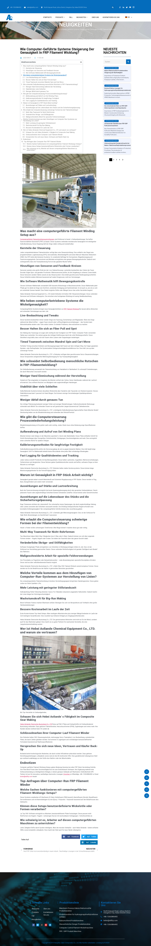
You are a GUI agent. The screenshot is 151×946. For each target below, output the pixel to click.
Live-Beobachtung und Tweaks (36, 77)
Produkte (60, 9)
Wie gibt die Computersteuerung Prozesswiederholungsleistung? (45, 94)
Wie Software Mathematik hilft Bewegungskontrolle (43, 73)
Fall (71, 9)
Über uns (95, 9)
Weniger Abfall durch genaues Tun (37, 91)
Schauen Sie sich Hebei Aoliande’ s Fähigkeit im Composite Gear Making (50, 132)
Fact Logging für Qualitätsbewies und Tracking (41, 100)
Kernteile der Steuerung (34, 68)
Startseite (47, 9)
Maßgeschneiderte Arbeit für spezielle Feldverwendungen (45, 117)
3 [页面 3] (116, 160)
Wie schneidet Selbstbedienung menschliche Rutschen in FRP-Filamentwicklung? (50, 84)
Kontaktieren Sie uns (111, 9)
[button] (112, 2)
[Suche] (128, 61)
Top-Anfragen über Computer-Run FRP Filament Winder (42, 141)
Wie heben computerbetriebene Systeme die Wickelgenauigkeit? (45, 75)
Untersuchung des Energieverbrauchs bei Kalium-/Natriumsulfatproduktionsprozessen (118, 144)
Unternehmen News (111, 68)
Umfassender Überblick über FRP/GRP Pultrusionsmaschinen (116, 124)
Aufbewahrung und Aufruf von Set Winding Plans (42, 96)
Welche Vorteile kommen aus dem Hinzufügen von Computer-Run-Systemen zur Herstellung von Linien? (50, 120)
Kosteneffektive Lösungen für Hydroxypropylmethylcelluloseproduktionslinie (118, 89)
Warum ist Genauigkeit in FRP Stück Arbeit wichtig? (40, 103)
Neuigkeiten (81, 9)
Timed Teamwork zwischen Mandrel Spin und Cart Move (45, 82)
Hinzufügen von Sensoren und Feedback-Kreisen (42, 70)
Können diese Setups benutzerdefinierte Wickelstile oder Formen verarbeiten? (53, 146)
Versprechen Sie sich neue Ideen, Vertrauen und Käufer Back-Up (47, 137)
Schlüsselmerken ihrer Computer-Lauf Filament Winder (44, 134)
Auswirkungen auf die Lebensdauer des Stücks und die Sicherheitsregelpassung (53, 107)
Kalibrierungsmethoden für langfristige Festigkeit (42, 98)
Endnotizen (27, 139)
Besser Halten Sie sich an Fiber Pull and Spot (41, 80)
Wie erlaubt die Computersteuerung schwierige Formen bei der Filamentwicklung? (50, 110)
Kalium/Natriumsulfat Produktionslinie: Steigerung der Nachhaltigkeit (116, 71)
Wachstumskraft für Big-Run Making (38, 125)
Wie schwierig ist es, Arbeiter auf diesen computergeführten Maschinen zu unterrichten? (52, 149)
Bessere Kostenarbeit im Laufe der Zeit (39, 128)
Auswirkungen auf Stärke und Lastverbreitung (41, 105)
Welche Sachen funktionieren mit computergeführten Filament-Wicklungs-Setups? (54, 144)
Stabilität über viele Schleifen (36, 89)
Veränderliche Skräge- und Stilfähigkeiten (40, 114)
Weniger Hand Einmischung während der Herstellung (43, 87)
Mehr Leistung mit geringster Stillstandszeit (41, 123)
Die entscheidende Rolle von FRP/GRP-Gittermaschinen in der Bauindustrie (116, 107)
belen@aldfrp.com (26, 776)
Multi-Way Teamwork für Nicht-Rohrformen (40, 112)
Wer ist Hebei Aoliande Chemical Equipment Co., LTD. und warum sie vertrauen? (49, 130)
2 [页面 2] (113, 160)
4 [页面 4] (119, 160)
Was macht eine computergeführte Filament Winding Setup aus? (44, 66)
